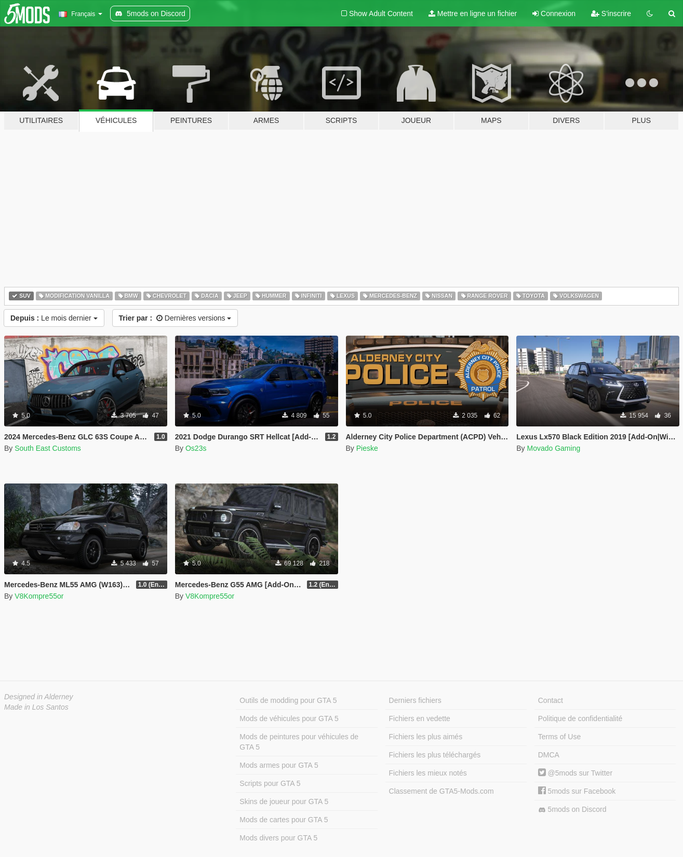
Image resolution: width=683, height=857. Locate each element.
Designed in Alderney (38, 697)
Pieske (367, 448)
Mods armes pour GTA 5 (278, 765)
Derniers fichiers (415, 700)
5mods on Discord (572, 809)
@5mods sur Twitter (575, 773)
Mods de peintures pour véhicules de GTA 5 (298, 741)
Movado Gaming (553, 448)
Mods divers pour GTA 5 (278, 838)
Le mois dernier (54, 318)
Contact (550, 700)
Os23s (195, 448)
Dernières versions (175, 318)
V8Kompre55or (39, 596)
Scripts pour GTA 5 (269, 783)
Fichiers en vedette (419, 718)
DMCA (548, 755)
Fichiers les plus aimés (426, 736)
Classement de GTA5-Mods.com (441, 791)
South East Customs (48, 448)
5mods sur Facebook (577, 791)
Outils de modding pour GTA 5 (288, 700)
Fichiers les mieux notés (428, 773)
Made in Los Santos (36, 707)
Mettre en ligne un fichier (472, 13)
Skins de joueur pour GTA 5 (283, 801)
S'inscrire (611, 13)
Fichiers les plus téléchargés (435, 755)
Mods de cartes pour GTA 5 (283, 819)
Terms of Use (559, 736)
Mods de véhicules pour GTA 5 (288, 718)
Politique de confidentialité (580, 718)
